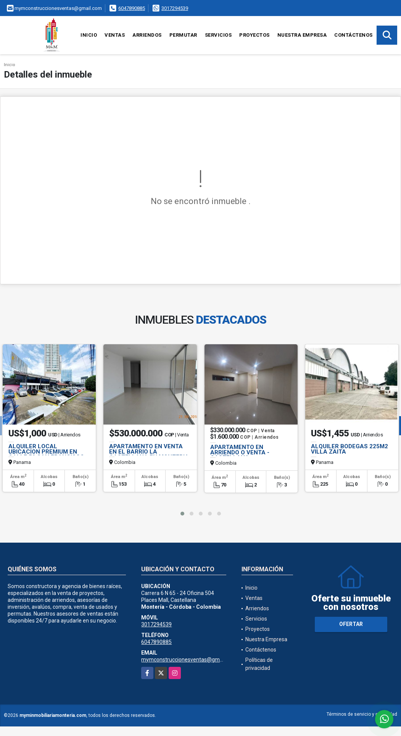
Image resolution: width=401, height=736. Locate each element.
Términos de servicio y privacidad (362, 714)
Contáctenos (353, 35)
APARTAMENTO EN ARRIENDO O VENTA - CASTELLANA (239, 452)
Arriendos (147, 35)
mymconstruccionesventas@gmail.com (189, 660)
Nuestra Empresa (302, 35)
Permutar (183, 35)
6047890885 (131, 8)
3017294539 (174, 8)
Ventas (115, 35)
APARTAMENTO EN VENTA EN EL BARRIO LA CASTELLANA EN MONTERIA (149, 451)
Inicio (89, 35)
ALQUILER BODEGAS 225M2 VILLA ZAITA (349, 449)
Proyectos (254, 35)
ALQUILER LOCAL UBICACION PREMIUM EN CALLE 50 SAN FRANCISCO (46, 451)
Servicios (218, 35)
